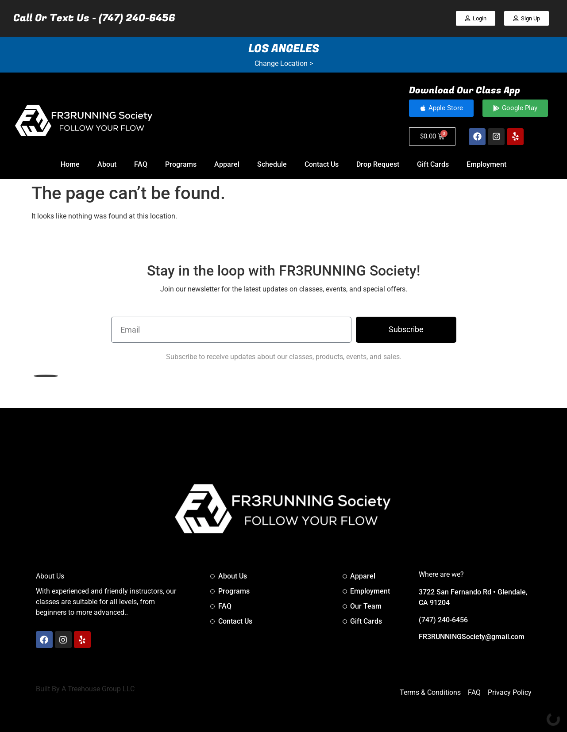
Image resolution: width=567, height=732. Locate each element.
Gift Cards (433, 164)
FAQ (140, 164)
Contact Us (322, 164)
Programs (181, 164)
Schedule (272, 164)
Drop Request (377, 164)
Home (70, 164)
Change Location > (284, 63)
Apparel (226, 164)
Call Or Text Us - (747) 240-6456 (94, 18)
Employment (486, 164)
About (106, 164)
